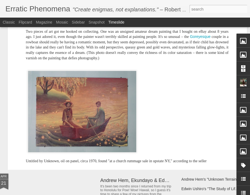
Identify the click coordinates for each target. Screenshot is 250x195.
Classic (9, 22)
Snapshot (97, 22)
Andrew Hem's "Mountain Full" (206, 144)
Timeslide (116, 22)
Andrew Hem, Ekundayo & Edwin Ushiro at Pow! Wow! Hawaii (167, 180)
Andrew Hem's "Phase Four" (131, 139)
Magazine (44, 22)
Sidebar (78, 22)
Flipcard (25, 22)
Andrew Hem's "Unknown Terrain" (209, 179)
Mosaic (62, 22)
